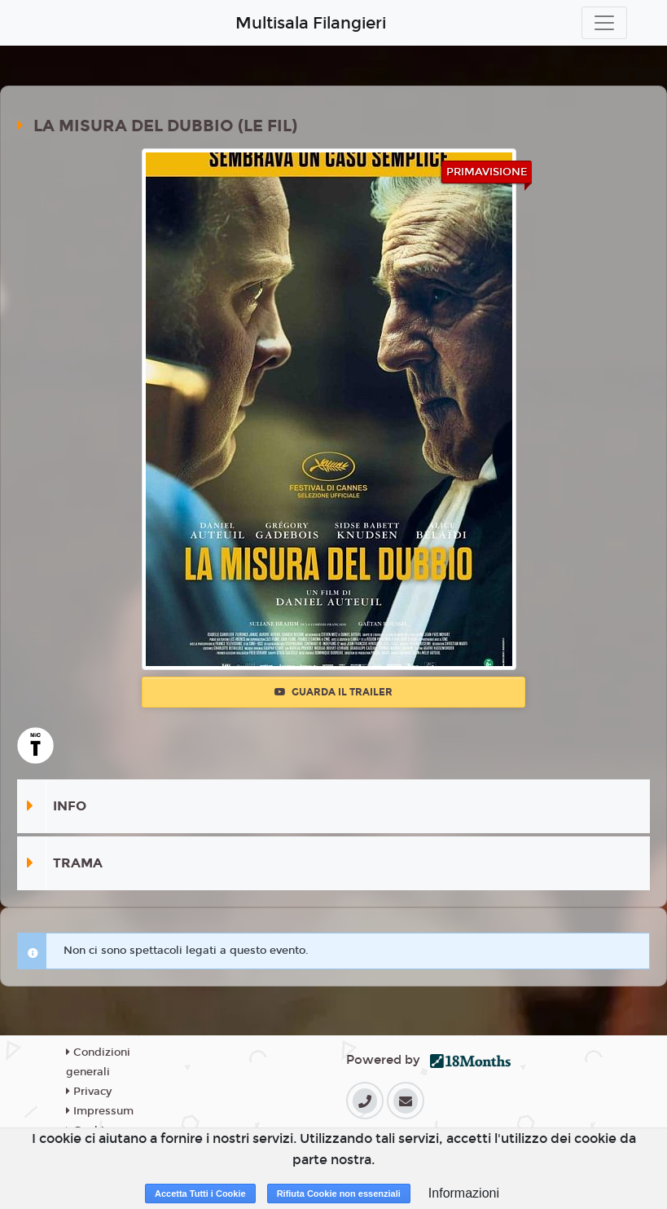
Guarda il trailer (333, 692)
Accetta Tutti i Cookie (200, 1193)
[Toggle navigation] (604, 23)
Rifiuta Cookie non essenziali (339, 1193)
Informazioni (463, 1193)
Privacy (89, 1091)
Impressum (100, 1111)
